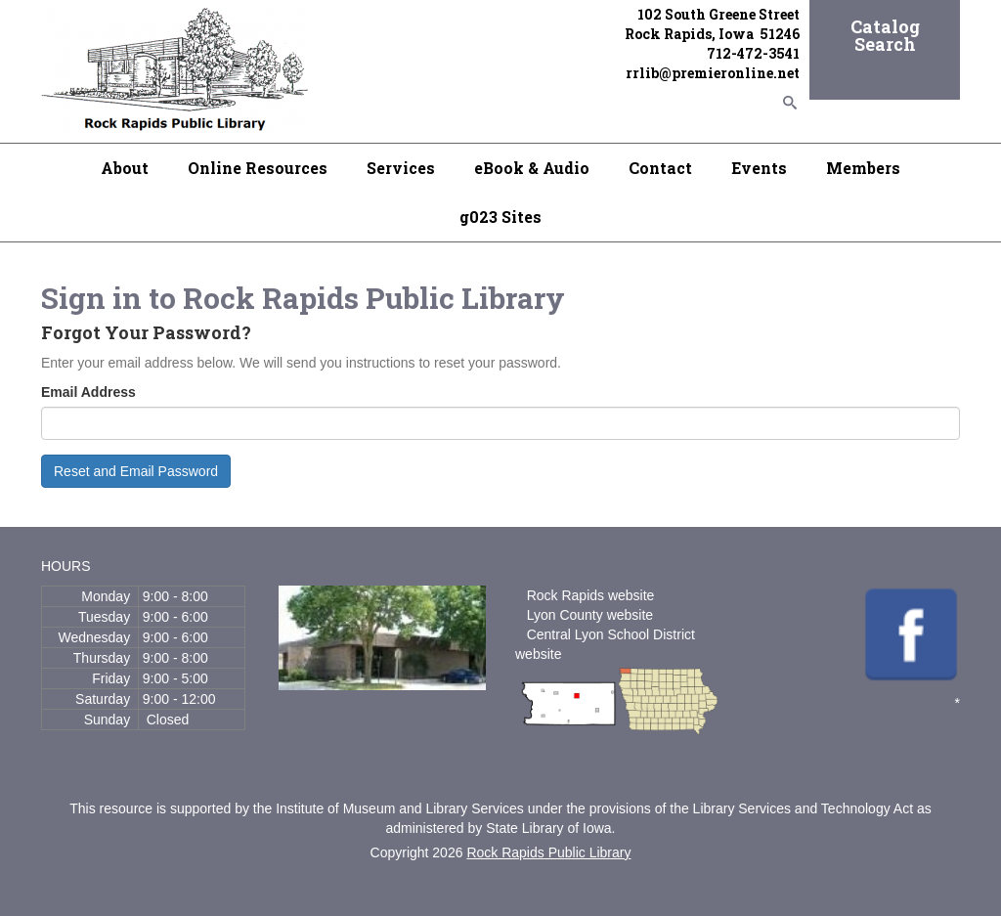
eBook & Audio (531, 167)
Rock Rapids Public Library (548, 852)
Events (759, 167)
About (125, 167)
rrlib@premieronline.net (713, 73)
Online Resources (257, 167)
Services (401, 167)
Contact (660, 167)
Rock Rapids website (591, 595)
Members (863, 167)
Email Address (88, 392)
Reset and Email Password (136, 471)
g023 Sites (500, 216)
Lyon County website (590, 615)
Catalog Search (885, 35)
